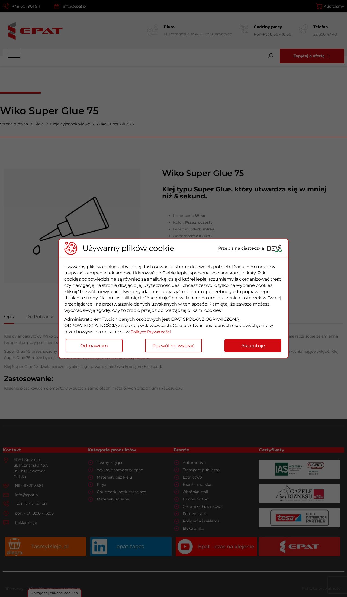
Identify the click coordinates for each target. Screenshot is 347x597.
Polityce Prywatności (153, 331)
